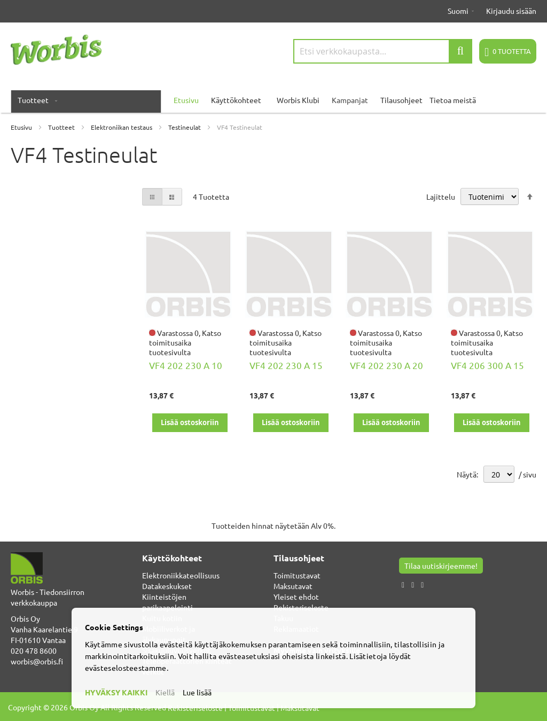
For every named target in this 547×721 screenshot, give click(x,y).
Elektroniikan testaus (122, 127)
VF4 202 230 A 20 (386, 365)
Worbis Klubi (298, 100)
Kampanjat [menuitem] (350, 100)
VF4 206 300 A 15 (487, 365)
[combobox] (382, 51)
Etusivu (22, 127)
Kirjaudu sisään (511, 10)
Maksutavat (293, 586)
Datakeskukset (167, 586)
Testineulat (185, 127)
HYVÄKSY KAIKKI (116, 692)
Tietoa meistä (452, 100)
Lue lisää (197, 692)
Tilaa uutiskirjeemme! (441, 565)
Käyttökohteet (236, 100)
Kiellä (165, 692)
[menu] (273, 100)
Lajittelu (440, 196)
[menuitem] (35, 100)
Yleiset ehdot (296, 596)
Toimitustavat (297, 575)
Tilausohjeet (401, 100)
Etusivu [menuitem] (186, 100)
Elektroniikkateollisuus (181, 575)
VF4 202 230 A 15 (286, 365)
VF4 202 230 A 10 (185, 365)
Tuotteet (62, 127)
